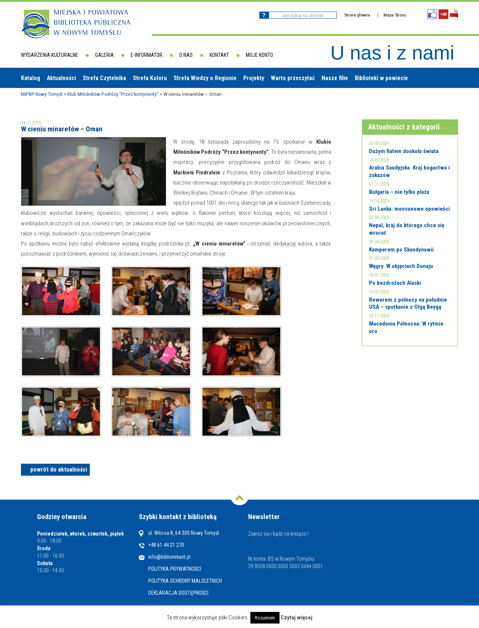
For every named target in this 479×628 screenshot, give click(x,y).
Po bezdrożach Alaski (395, 283)
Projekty (253, 78)
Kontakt (219, 55)
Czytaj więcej (296, 617)
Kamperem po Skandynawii (401, 249)
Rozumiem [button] (265, 618)
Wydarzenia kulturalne (49, 55)
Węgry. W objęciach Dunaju (401, 266)
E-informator (146, 55)
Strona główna (357, 15)
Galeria (104, 55)
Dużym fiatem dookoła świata (404, 151)
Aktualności (61, 78)
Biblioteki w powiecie (381, 78)
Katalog (30, 78)
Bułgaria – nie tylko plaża (399, 192)
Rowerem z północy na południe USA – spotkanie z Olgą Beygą (408, 303)
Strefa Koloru (150, 78)
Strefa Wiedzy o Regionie (205, 78)
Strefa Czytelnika (104, 78)
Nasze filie (334, 78)
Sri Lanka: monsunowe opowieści (409, 208)
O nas (186, 55)
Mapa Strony (395, 15)
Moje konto (259, 55)
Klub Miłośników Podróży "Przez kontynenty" (113, 94)
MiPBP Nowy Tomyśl (41, 94)
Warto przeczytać (293, 78)
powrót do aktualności (58, 469)
